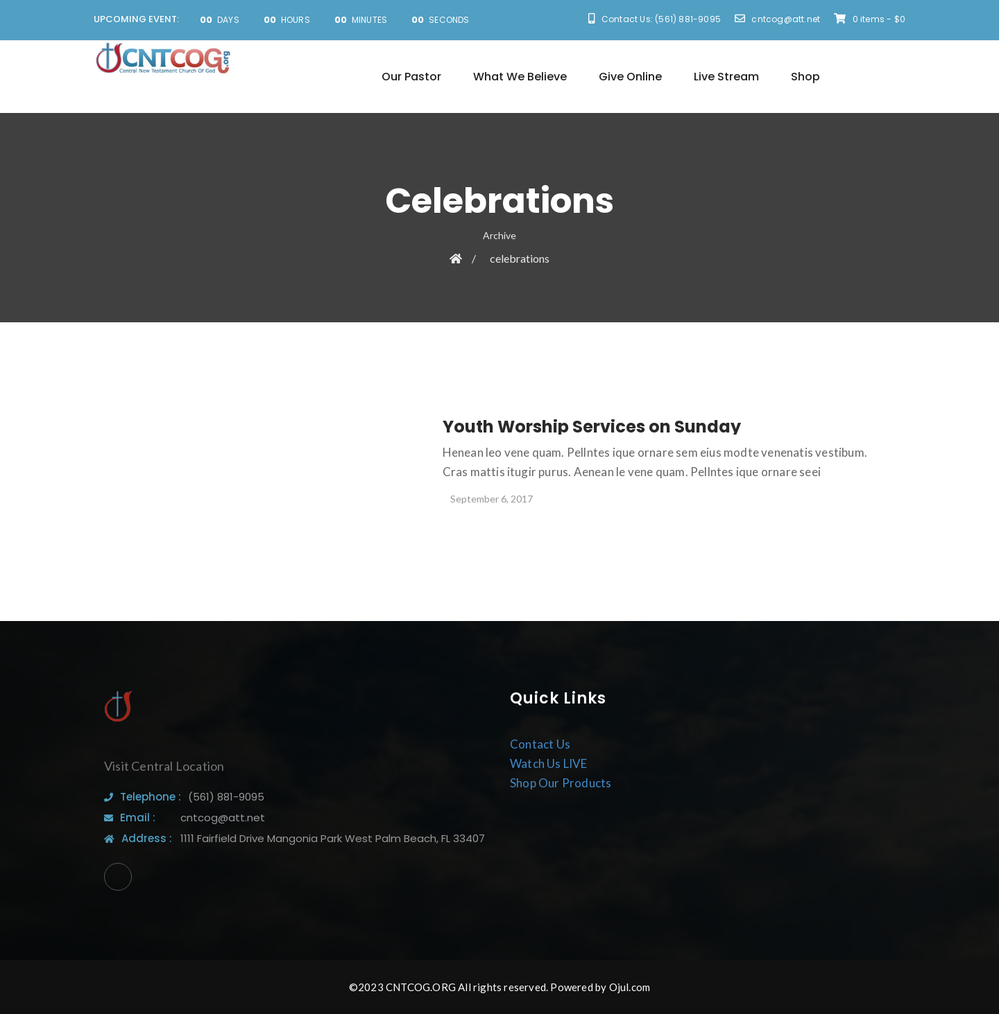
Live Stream (726, 77)
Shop (805, 77)
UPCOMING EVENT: (136, 19)
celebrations (519, 258)
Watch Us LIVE (549, 763)
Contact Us (540, 744)
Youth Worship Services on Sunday (592, 426)
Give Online (630, 77)
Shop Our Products (560, 783)
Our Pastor (411, 77)
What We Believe (520, 77)
